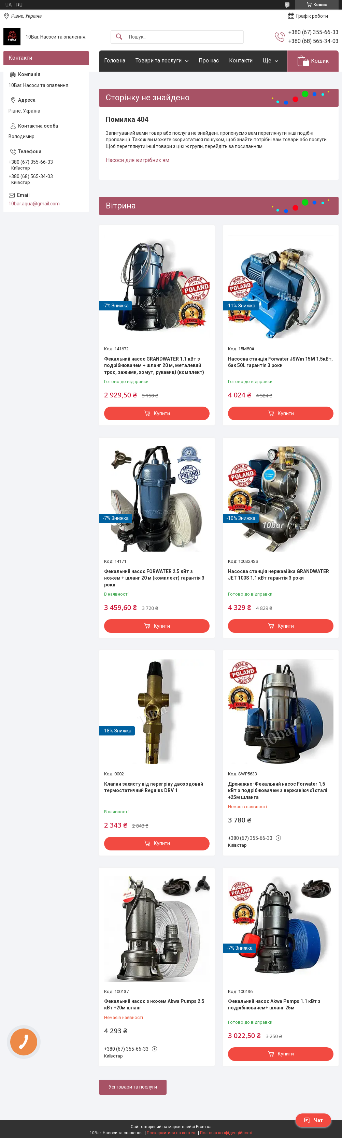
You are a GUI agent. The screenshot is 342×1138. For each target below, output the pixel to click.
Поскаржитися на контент (172, 1132)
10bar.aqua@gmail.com (34, 203)
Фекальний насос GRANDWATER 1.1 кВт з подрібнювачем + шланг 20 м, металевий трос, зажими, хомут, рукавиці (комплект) (154, 365)
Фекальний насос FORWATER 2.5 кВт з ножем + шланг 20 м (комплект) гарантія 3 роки (154, 578)
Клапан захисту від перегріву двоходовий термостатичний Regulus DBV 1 (153, 787)
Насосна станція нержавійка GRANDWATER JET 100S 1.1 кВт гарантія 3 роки (278, 575)
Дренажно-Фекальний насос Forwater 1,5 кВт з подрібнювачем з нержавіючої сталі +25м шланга (277, 790)
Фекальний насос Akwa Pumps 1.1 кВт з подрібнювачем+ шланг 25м (274, 1004)
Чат (313, 1120)
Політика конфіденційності (226, 1132)
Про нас (209, 60)
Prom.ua (204, 1126)
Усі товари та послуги (133, 1087)
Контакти (241, 60)
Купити (162, 413)
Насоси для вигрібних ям (137, 160)
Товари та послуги (159, 60)
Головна (114, 60)
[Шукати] (119, 37)
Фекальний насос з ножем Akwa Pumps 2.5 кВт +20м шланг (154, 1004)
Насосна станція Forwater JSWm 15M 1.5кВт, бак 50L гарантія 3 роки (280, 362)
